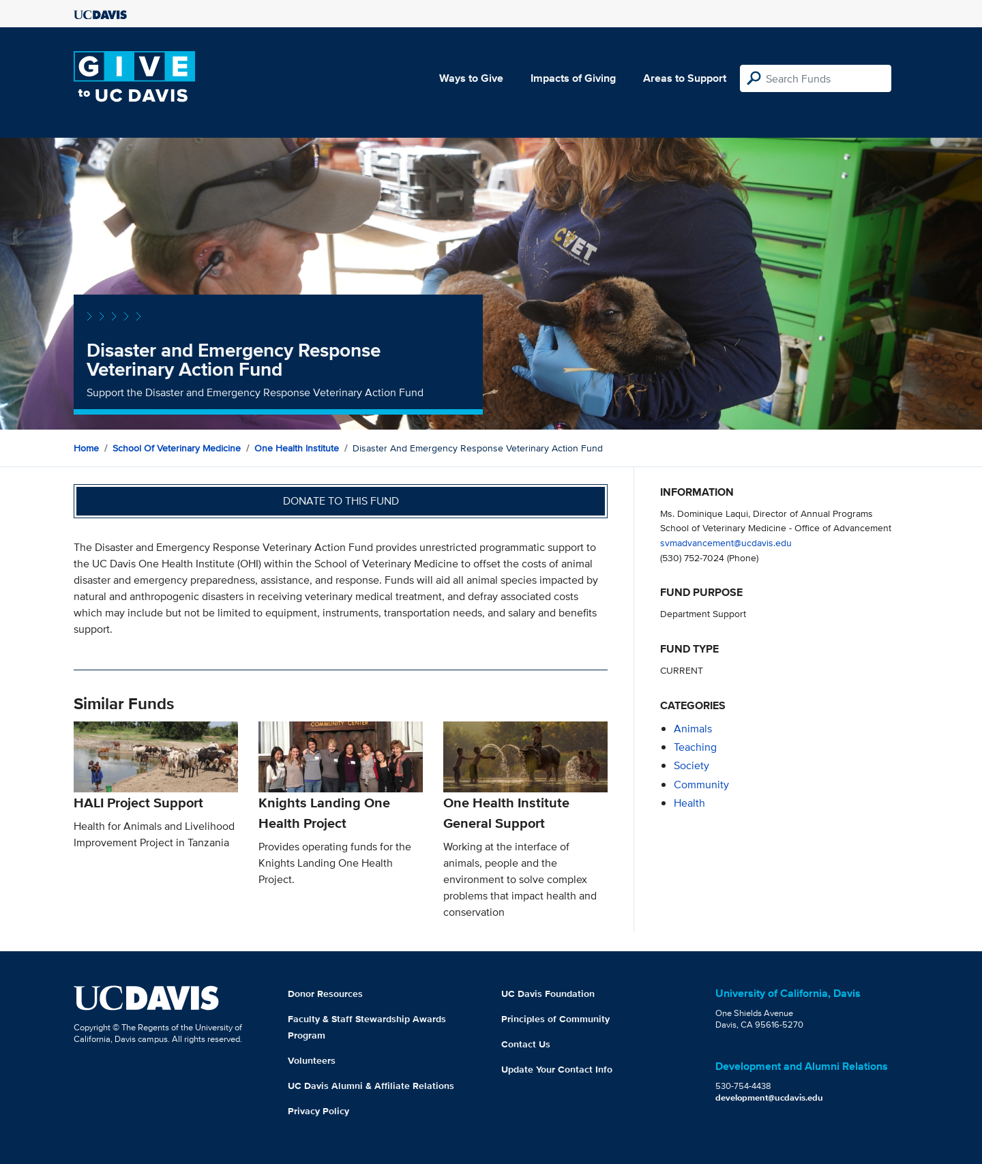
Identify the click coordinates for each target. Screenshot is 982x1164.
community (701, 784)
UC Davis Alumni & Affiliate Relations (371, 1085)
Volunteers (312, 1060)
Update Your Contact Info (556, 1069)
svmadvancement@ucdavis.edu (726, 542)
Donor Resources (325, 993)
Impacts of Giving (573, 78)
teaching (695, 747)
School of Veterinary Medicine (177, 448)
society (691, 765)
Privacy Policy (318, 1111)
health (689, 803)
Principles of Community (555, 1019)
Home (86, 448)
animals (693, 728)
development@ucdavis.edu (769, 1097)
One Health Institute (296, 448)
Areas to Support (684, 78)
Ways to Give (471, 78)
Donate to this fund (341, 501)
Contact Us (525, 1044)
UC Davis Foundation (548, 993)
